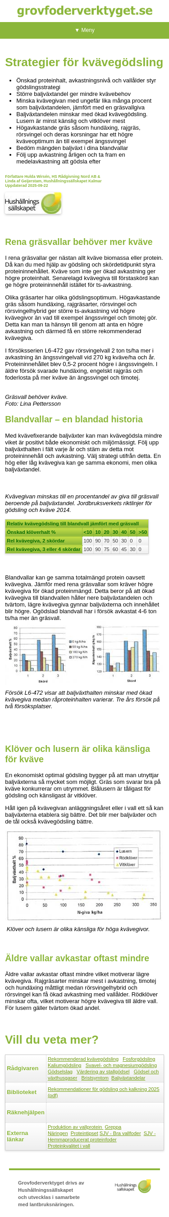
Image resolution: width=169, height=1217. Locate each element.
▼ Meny (84, 30)
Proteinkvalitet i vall (69, 1146)
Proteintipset (84, 1133)
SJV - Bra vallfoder (120, 1133)
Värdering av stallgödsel (103, 1071)
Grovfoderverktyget (84, 11)
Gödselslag (60, 1071)
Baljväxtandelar (128, 1078)
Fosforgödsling (139, 1059)
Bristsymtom (95, 1078)
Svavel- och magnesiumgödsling (121, 1065)
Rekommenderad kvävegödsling (83, 1059)
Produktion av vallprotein (75, 1127)
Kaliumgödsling (65, 1065)
